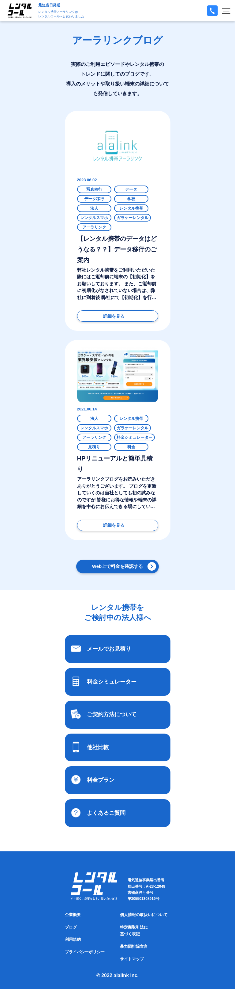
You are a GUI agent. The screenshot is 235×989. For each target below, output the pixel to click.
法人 (94, 208)
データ (131, 189)
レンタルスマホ (94, 217)
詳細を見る (114, 316)
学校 (131, 199)
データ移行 (94, 199)
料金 (131, 447)
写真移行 (94, 189)
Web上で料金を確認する (117, 566)
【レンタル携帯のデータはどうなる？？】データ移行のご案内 (117, 249)
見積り (94, 447)
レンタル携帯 (131, 208)
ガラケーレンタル (132, 217)
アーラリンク (94, 227)
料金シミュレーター (134, 437)
